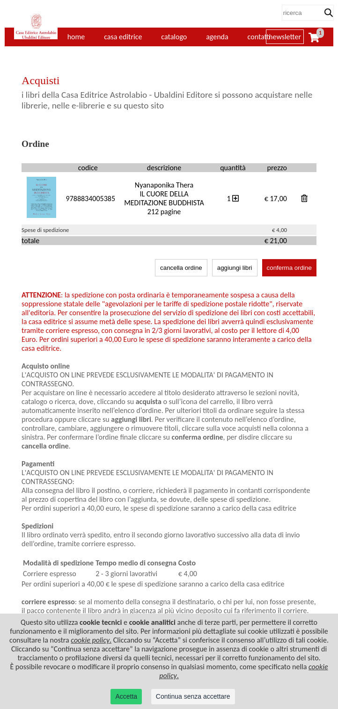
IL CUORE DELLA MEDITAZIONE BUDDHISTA (164, 198)
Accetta (126, 696)
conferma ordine (289, 267)
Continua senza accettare (193, 696)
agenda (217, 36)
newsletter (285, 36)
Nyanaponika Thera (164, 185)
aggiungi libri (234, 267)
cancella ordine (181, 267)
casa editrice (123, 36)
